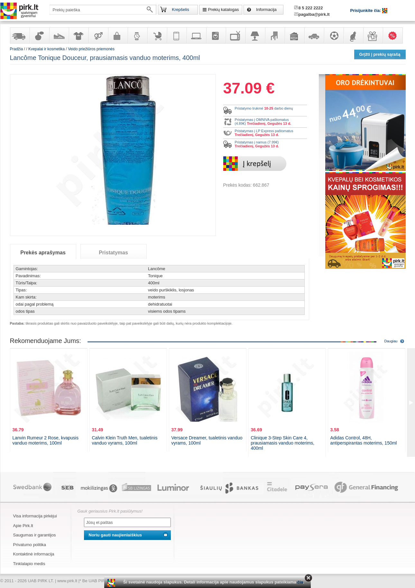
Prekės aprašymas (43, 252)
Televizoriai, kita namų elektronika (235, 35)
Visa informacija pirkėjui (35, 516)
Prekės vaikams (157, 35)
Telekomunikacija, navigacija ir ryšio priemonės (176, 35)
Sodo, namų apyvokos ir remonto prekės (294, 35)
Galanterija (117, 35)
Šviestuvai (255, 35)
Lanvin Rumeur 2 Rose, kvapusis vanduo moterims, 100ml (45, 440)
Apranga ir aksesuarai (78, 35)
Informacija (266, 9)
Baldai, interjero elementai (274, 35)
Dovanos (373, 35)
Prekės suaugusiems (98, 35)
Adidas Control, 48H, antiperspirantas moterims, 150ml (363, 440)
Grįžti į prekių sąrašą (380, 54)
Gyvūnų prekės (353, 35)
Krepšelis (180, 9)
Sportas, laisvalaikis (333, 35)
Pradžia (16, 49)
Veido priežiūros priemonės (91, 49)
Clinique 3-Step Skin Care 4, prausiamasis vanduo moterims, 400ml (283, 443)
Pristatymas (113, 252)
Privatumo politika (29, 544)
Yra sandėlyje (19, 35)
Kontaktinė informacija (33, 554)
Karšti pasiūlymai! (394, 35)
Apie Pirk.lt (23, 525)
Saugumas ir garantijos (34, 535)
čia (300, 582)
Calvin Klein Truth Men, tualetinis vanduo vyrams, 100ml (125, 440)
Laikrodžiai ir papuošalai (137, 35)
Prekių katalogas (223, 9)
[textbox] (103, 10)
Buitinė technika (216, 35)
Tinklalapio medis (29, 563)
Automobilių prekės (314, 35)
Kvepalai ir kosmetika (39, 35)
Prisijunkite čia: (366, 10)
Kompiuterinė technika (196, 35)
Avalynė (59, 35)
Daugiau (391, 341)
